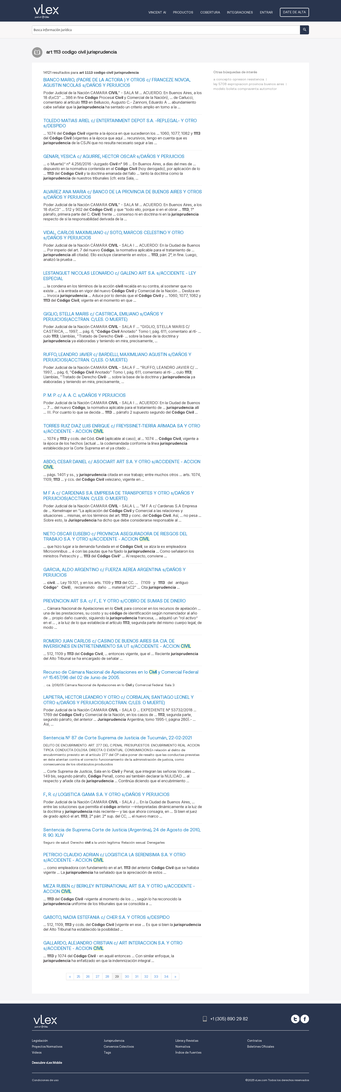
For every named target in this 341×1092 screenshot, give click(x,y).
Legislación (40, 1040)
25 (78, 976)
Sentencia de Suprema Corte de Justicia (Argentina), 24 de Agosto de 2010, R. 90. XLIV (121, 832)
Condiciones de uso (45, 1080)
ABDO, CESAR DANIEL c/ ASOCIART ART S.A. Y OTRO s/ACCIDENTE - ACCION (121, 464)
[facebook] (305, 1019)
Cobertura (210, 12)
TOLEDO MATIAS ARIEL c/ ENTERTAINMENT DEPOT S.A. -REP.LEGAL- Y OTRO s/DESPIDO (120, 123)
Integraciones (240, 12)
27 (97, 976)
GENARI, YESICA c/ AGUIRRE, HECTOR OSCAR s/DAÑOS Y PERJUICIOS (113, 156)
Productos (183, 12)
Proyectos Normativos (47, 1046)
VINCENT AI (157, 12)
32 (146, 976)
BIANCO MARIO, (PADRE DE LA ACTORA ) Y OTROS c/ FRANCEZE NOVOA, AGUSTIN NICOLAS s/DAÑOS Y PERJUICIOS (116, 82)
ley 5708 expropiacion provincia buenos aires (248, 84)
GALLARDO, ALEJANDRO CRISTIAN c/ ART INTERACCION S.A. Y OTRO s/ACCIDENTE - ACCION (112, 945)
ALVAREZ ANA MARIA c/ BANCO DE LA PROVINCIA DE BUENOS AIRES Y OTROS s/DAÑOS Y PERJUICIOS (122, 194)
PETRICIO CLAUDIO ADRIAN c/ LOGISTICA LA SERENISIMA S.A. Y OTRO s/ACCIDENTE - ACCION (114, 857)
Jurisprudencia (114, 1040)
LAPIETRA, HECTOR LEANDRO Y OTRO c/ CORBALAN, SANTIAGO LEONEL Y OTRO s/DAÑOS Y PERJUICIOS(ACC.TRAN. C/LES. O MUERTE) (118, 700)
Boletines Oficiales (260, 1046)
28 (107, 976)
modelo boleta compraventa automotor (245, 89)
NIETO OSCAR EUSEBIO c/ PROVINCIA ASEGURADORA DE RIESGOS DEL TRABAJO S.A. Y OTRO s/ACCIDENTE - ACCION (115, 536)
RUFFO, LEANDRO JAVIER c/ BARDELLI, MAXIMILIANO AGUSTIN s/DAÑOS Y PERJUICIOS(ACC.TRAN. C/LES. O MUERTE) (117, 357)
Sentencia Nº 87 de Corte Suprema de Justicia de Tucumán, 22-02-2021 (117, 737)
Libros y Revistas (186, 1040)
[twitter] (295, 1019)
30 (127, 976)
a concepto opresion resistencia (238, 79)
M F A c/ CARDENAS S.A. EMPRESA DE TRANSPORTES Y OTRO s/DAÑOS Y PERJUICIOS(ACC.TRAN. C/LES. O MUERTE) (118, 495)
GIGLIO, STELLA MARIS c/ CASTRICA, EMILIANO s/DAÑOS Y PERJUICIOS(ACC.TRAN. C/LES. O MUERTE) (103, 316)
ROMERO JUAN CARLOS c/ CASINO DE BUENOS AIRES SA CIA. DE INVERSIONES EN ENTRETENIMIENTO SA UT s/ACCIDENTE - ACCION (117, 644)
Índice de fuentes (188, 1052)
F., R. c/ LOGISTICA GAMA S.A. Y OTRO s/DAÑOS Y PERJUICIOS (106, 794)
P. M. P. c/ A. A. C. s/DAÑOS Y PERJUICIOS (84, 395)
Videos (36, 1052)
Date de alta (294, 12)
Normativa (182, 1046)
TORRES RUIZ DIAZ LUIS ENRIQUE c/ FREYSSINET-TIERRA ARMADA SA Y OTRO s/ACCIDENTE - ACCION (121, 428)
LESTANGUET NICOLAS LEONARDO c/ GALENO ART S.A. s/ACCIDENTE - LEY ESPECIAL (119, 276)
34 (166, 976)
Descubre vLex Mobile (47, 1062)
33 (156, 976)
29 (117, 976)
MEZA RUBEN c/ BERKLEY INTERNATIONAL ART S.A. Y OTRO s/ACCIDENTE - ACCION (119, 889)
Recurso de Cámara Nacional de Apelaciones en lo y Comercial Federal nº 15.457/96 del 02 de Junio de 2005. (120, 675)
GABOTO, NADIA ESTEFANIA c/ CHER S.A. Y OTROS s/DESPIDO (106, 917)
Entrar (266, 12)
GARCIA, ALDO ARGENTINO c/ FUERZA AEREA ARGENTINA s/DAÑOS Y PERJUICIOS (114, 572)
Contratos (254, 1040)
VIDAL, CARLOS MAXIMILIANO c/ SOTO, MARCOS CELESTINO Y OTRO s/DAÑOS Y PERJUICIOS (113, 235)
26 (88, 976)
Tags (107, 1052)
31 (136, 976)
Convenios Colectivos (119, 1046)
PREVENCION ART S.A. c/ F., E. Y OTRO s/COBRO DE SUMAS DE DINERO (114, 600)
